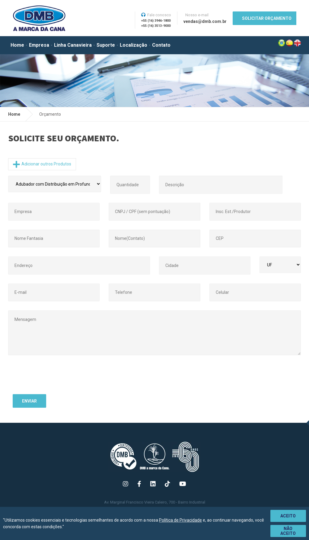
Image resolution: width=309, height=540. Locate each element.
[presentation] (58, 378)
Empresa (39, 45)
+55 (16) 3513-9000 (155, 26)
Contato (161, 45)
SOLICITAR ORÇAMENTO (266, 18)
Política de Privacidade (180, 520)
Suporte (106, 45)
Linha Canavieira (73, 45)
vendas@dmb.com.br (205, 21)
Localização (133, 45)
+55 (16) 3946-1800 (155, 21)
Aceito (288, 515)
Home (17, 45)
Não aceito (288, 531)
